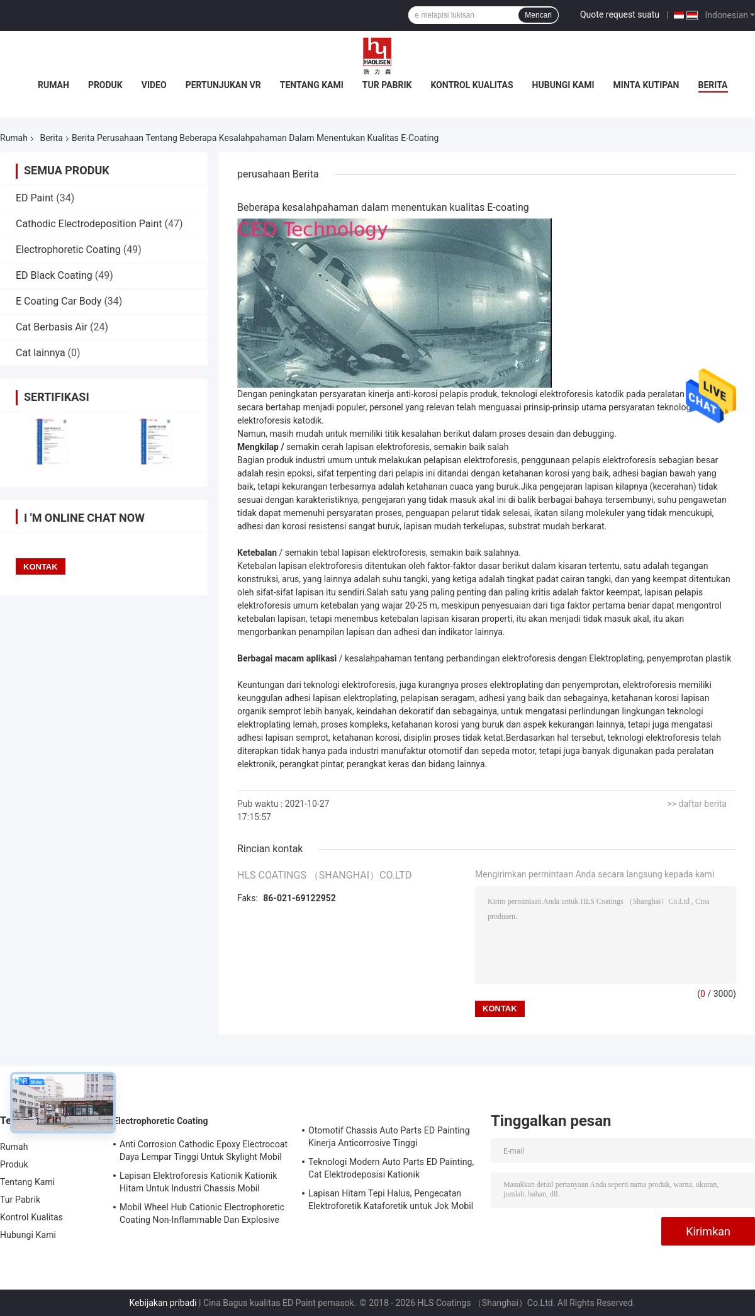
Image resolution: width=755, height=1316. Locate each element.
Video (154, 85)
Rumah (53, 85)
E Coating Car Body (58, 301)
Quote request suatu (619, 14)
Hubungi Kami (563, 85)
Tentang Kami (312, 85)
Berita (713, 85)
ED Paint (34, 198)
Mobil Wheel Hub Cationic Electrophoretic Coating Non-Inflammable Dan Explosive (202, 1213)
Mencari (538, 15)
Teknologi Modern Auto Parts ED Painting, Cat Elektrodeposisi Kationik (391, 1168)
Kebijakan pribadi (163, 1303)
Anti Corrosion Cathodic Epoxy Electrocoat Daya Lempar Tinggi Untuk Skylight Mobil (204, 1150)
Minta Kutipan (646, 85)
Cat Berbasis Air (51, 327)
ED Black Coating (54, 275)
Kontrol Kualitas (471, 85)
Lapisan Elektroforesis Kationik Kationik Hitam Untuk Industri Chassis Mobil (198, 1182)
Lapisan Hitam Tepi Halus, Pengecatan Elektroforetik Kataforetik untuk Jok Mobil (390, 1199)
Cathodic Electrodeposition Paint (89, 224)
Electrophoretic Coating (68, 250)
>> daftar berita (697, 804)
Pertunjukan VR (223, 85)
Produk (105, 85)
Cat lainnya (40, 353)
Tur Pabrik (387, 85)
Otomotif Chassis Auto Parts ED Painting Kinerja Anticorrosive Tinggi (389, 1136)
